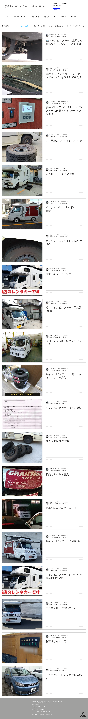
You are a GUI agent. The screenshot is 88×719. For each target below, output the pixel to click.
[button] (84, 26)
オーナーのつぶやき (73, 26)
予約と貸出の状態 (39, 26)
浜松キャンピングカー (16, 6)
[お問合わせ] (56, 9)
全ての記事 (5, 26)
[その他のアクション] (83, 36)
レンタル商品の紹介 (56, 26)
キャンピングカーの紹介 (21, 26)
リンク (42, 6)
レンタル (33, 6)
